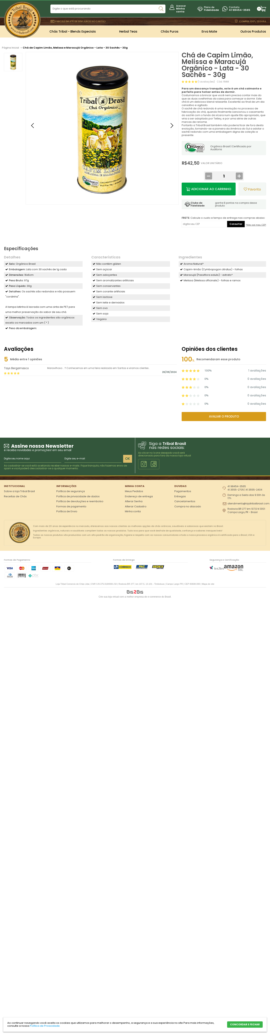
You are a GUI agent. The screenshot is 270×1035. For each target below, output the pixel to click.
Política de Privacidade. (45, 1026)
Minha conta (180, 10)
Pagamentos (182, 491)
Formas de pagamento (71, 506)
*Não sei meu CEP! (256, 225)
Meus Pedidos (134, 491)
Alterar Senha (134, 501)
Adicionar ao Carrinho (211, 189)
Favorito (252, 189)
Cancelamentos (184, 501)
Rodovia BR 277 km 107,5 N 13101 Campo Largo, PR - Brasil (246, 510)
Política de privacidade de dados (78, 496)
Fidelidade (211, 10)
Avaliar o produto (224, 416)
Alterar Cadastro (135, 506)
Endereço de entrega (139, 496)
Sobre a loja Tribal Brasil (19, 491)
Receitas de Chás (15, 496)
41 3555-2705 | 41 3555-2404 (245, 489)
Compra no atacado (187, 506)
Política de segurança (70, 491)
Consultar (235, 224)
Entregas (180, 496)
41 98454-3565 (239, 10)
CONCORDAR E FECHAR (245, 1024)
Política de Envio (66, 511)
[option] (13, 62)
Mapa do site (208, 584)
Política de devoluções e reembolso (79, 501)
